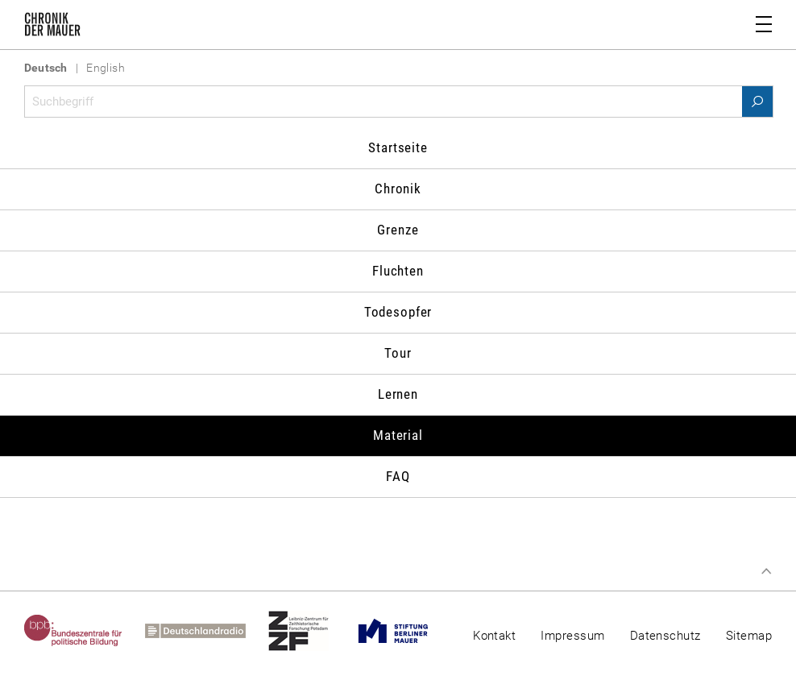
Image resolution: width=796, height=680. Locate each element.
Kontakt (494, 635)
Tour (397, 353)
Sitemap (749, 635)
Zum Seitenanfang (766, 571)
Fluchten (398, 271)
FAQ (398, 476)
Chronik (398, 188)
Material (398, 435)
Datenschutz (665, 635)
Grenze (397, 230)
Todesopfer (398, 312)
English (105, 67)
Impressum (572, 635)
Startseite (398, 147)
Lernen (398, 394)
